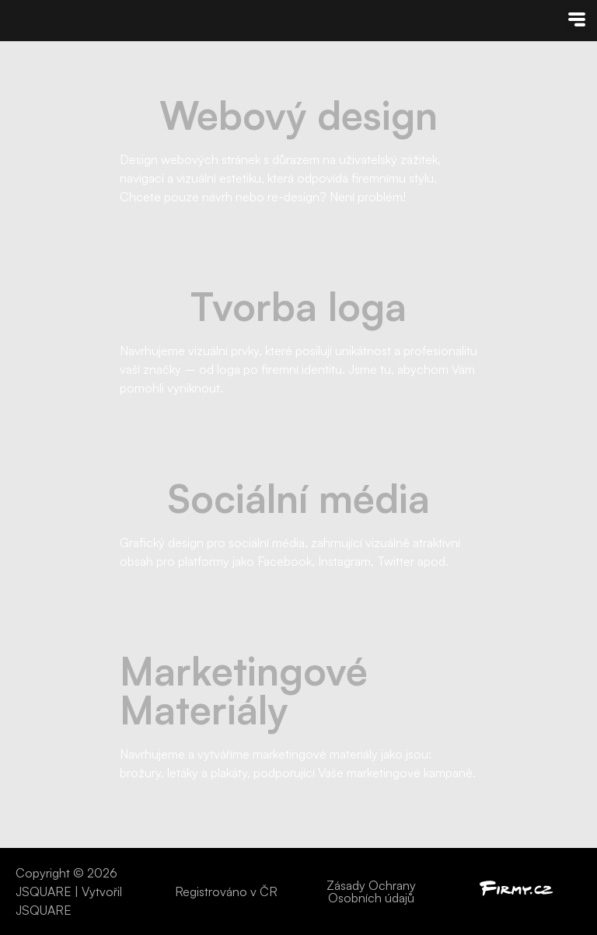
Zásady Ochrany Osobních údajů (371, 891)
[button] (576, 20)
